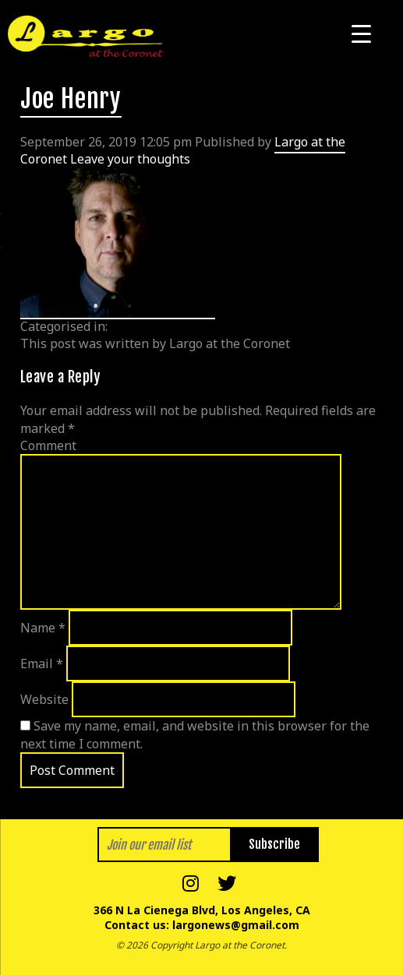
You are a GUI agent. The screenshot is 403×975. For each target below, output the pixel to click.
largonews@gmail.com (235, 924)
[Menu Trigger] (361, 33)
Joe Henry (71, 98)
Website (44, 699)
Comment (48, 445)
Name (42, 627)
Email (41, 663)
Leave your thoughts (130, 158)
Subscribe (274, 844)
